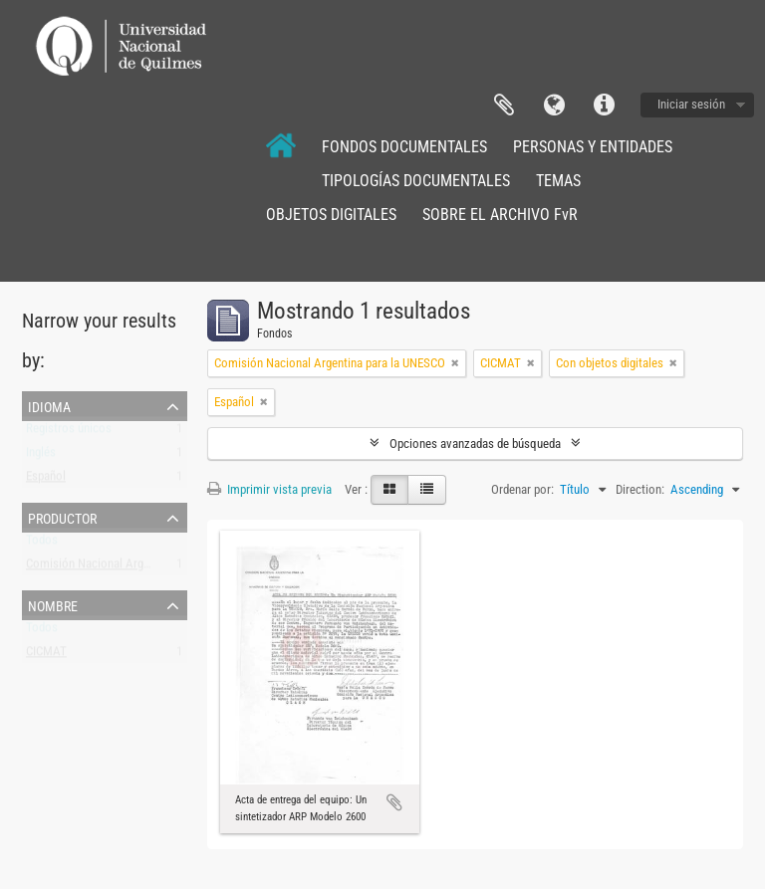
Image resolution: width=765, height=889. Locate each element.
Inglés (41, 456)
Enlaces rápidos (604, 105)
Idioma (554, 105)
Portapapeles (504, 105)
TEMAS (558, 180)
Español (46, 480)
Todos (42, 544)
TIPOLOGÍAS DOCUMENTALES (416, 180)
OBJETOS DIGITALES (331, 214)
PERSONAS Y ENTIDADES (592, 146)
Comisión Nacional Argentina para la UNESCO (141, 567)
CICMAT (46, 655)
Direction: (640, 489)
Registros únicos (69, 432)
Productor (62, 517)
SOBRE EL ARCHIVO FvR (500, 214)
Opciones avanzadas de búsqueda (475, 443)
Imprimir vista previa (269, 489)
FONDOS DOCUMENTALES (404, 146)
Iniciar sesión (691, 104)
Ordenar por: (522, 489)
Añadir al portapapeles (394, 802)
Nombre (53, 604)
